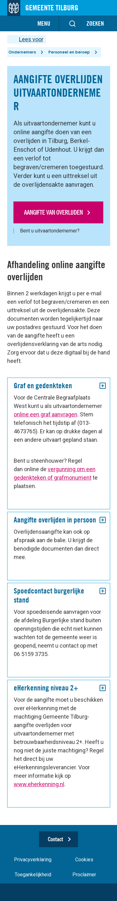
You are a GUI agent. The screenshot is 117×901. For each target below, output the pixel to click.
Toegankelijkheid (33, 875)
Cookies (84, 860)
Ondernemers (22, 52)
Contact (55, 839)
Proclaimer (84, 875)
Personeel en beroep (69, 52)
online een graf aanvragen (45, 414)
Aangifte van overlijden (53, 212)
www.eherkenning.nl (39, 784)
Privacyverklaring (32, 860)
